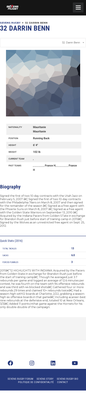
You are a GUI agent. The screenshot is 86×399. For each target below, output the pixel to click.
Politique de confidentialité (36, 382)
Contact (62, 382)
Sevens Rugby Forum (20, 378)
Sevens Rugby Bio (67, 378)
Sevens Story (45, 378)
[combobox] (43, 42)
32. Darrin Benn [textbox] (71, 42)
